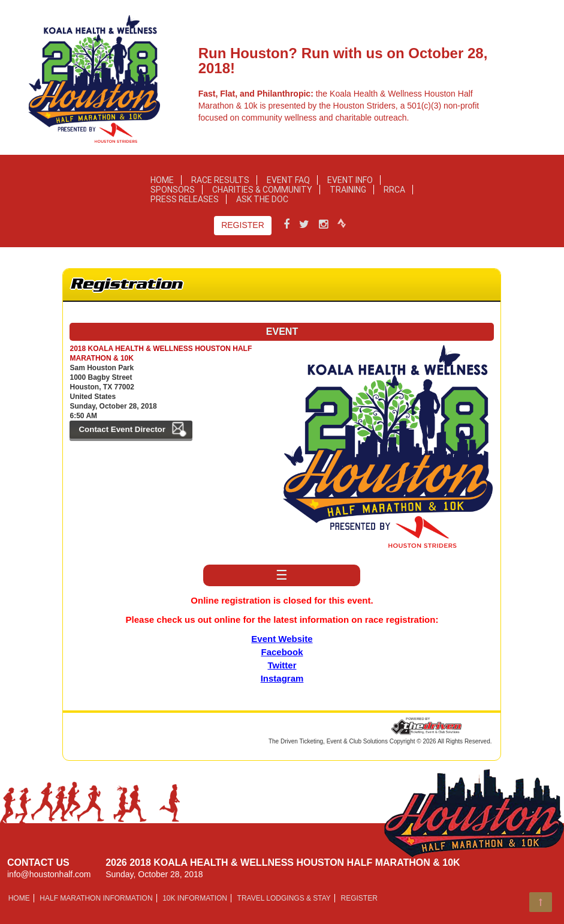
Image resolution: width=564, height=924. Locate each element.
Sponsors (172, 189)
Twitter (281, 665)
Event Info (350, 180)
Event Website (281, 639)
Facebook (282, 652)
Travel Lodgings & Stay (284, 898)
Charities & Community (262, 189)
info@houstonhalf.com (49, 874)
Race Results (220, 180)
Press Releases (184, 199)
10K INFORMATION (194, 898)
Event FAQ (288, 180)
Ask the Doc (262, 199)
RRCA (394, 189)
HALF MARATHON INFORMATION (96, 898)
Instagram (282, 678)
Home (162, 180)
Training (348, 189)
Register (242, 225)
